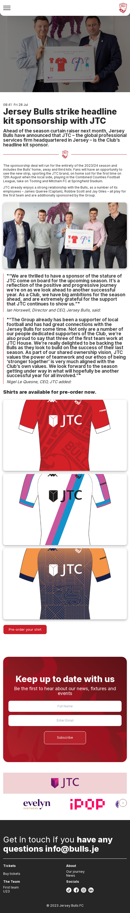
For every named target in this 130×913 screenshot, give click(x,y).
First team (11, 887)
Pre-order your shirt (25, 629)
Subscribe (65, 737)
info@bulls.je (72, 848)
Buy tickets (11, 874)
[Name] (65, 706)
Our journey (75, 871)
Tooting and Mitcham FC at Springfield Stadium (65, 181)
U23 (6, 891)
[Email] (65, 720)
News (70, 875)
